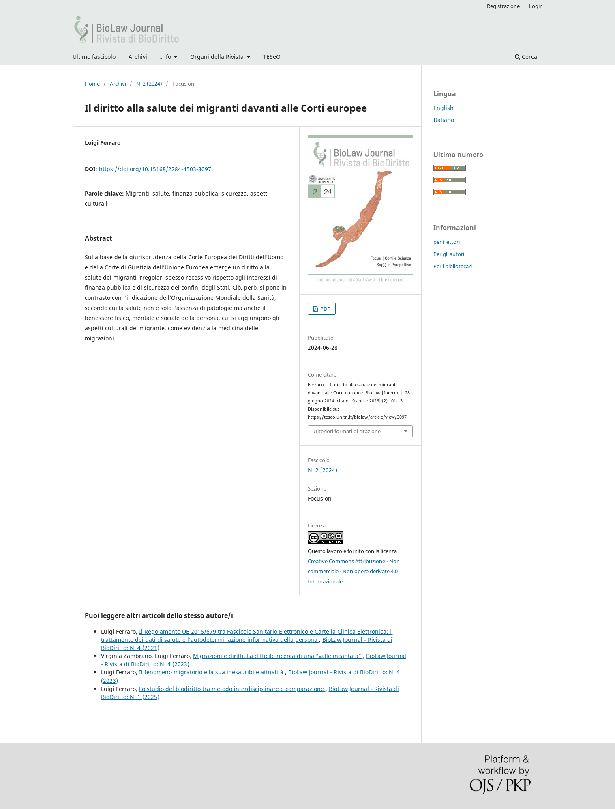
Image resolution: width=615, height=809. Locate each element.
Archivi (138, 56)
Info (166, 56)
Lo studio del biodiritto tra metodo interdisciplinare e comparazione (232, 689)
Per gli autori (448, 254)
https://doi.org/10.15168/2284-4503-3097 (155, 169)
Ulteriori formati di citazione (347, 431)
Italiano (443, 120)
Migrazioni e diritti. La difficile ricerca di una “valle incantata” (278, 656)
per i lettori (446, 241)
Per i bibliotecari (452, 266)
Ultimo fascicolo (94, 56)
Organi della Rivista (217, 56)
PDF (324, 308)
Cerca (526, 56)
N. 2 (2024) (149, 83)
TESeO (272, 56)
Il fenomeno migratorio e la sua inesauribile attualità (212, 672)
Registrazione (503, 6)
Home (92, 83)
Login (536, 6)
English (443, 108)
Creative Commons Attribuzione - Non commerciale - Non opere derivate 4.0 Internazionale (354, 571)
